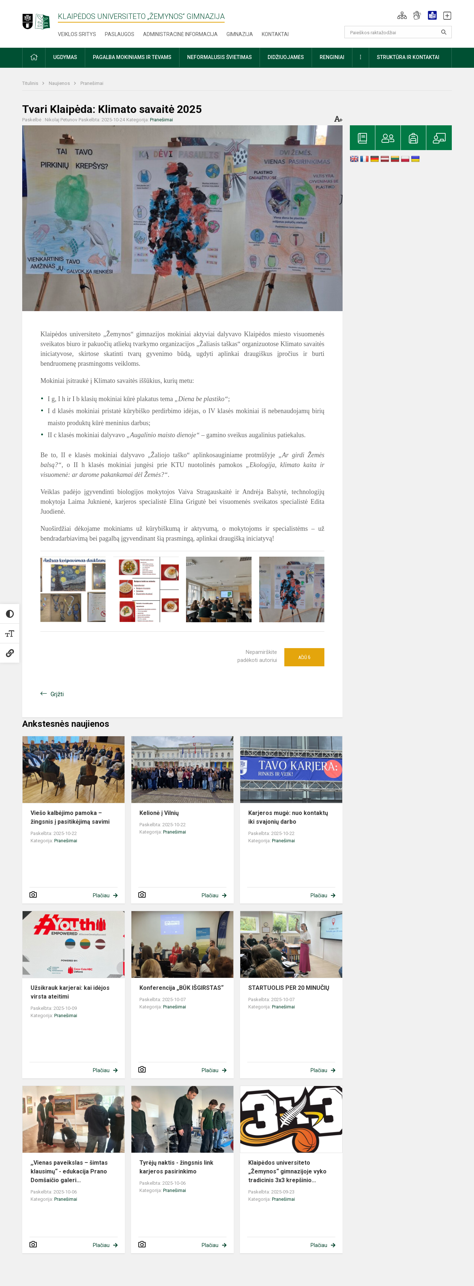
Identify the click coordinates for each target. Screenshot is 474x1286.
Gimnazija (239, 34)
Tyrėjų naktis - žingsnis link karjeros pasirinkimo (176, 1167)
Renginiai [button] (332, 57)
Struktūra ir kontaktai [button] (408, 57)
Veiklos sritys (77, 34)
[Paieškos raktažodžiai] (398, 32)
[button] (402, 15)
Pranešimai (91, 83)
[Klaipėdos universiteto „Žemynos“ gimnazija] (40, 18)
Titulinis (30, 83)
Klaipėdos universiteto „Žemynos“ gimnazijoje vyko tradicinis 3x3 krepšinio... (287, 1171)
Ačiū (304, 657)
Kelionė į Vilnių (159, 812)
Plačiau (101, 895)
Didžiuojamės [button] (286, 57)
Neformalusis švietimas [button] (219, 57)
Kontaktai (275, 34)
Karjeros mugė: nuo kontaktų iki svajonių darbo (288, 817)
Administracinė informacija (180, 34)
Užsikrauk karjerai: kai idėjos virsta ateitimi (70, 992)
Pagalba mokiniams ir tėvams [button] (132, 57)
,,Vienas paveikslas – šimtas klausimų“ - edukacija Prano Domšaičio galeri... (69, 1171)
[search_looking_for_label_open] (443, 32)
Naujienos (60, 83)
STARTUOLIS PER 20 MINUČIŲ (288, 987)
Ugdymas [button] (65, 57)
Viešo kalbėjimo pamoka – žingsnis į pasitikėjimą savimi (70, 817)
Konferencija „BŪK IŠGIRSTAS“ (181, 987)
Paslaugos (119, 34)
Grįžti (57, 694)
